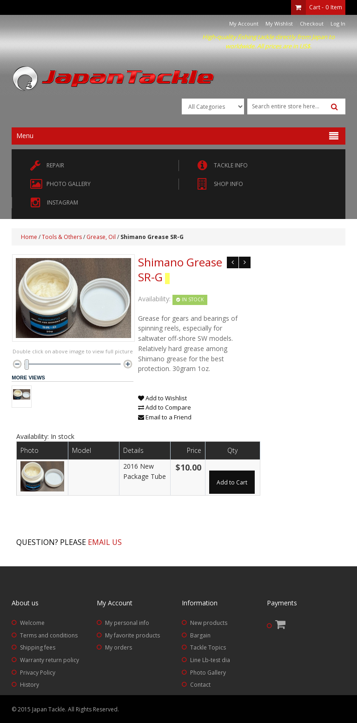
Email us (105, 542)
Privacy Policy (37, 673)
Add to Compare (164, 407)
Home (29, 237)
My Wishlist (279, 23)
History (29, 685)
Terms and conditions (49, 635)
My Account (243, 23)
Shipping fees (37, 647)
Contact (200, 685)
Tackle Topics (208, 647)
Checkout (312, 23)
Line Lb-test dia (210, 660)
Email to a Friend (165, 417)
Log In (338, 23)
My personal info (127, 623)
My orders (118, 647)
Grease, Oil (101, 237)
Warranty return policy (49, 660)
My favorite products (132, 635)
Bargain (200, 635)
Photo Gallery (208, 673)
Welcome (32, 623)
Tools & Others (62, 237)
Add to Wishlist (162, 398)
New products (208, 623)
